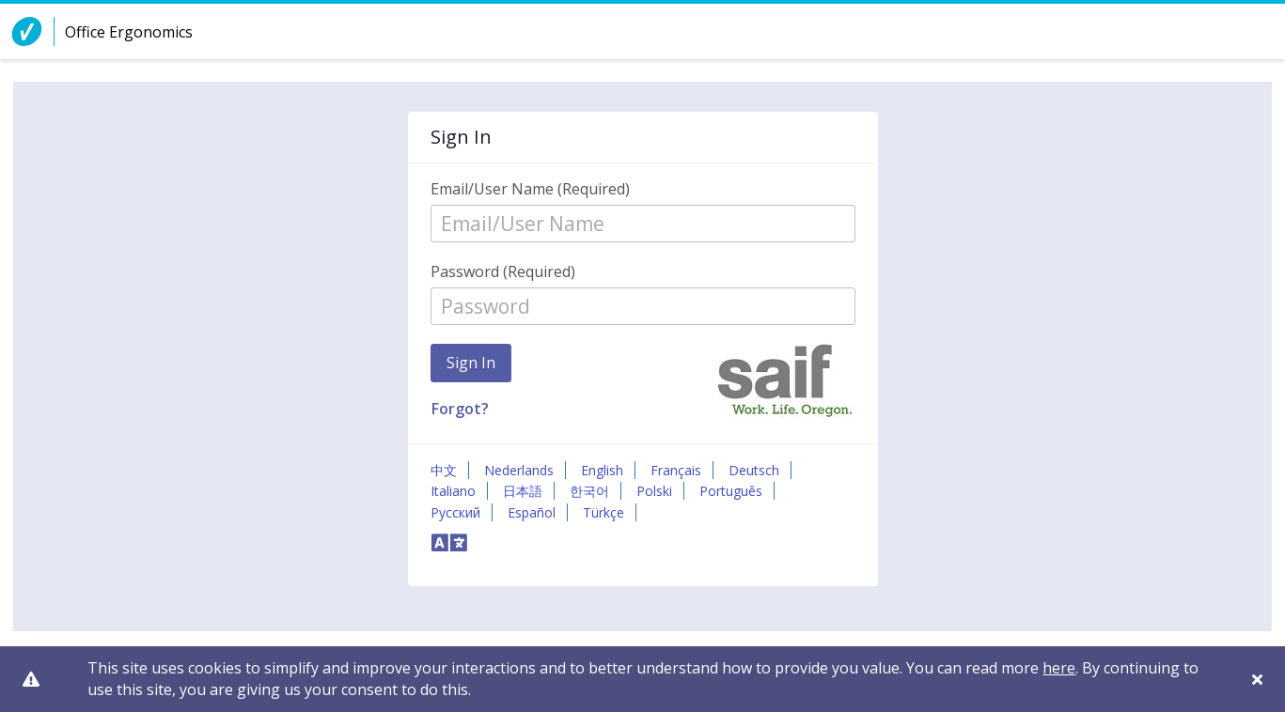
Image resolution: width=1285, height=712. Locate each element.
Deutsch (754, 470)
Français (675, 470)
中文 (444, 470)
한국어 (589, 491)
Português (730, 491)
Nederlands (519, 470)
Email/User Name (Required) (530, 188)
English (602, 470)
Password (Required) (503, 271)
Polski (654, 491)
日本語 (522, 491)
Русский (455, 512)
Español (532, 512)
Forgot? (460, 408)
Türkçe (603, 512)
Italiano (453, 491)
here (1058, 668)
